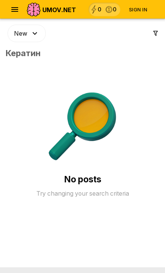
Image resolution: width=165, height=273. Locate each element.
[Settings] (155, 33)
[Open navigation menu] (15, 9)
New (26, 33)
